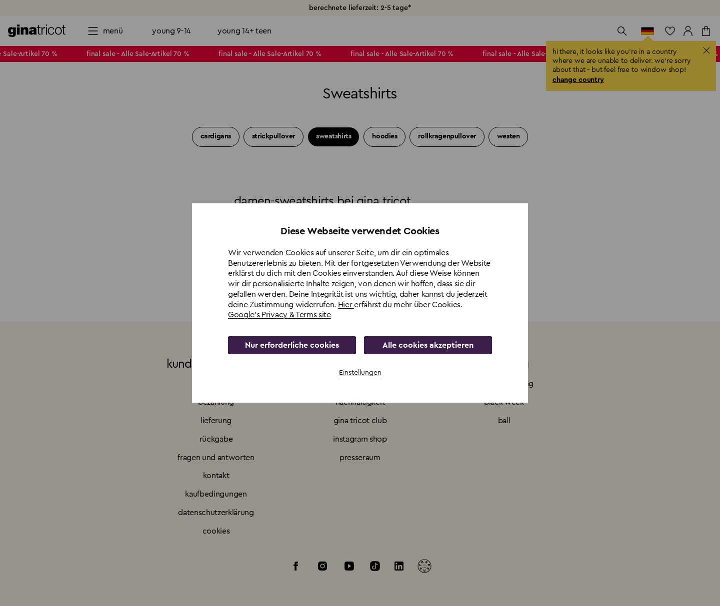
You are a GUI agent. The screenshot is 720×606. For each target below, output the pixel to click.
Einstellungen (360, 372)
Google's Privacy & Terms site (279, 315)
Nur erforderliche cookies (292, 345)
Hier (346, 305)
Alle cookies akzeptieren (428, 345)
